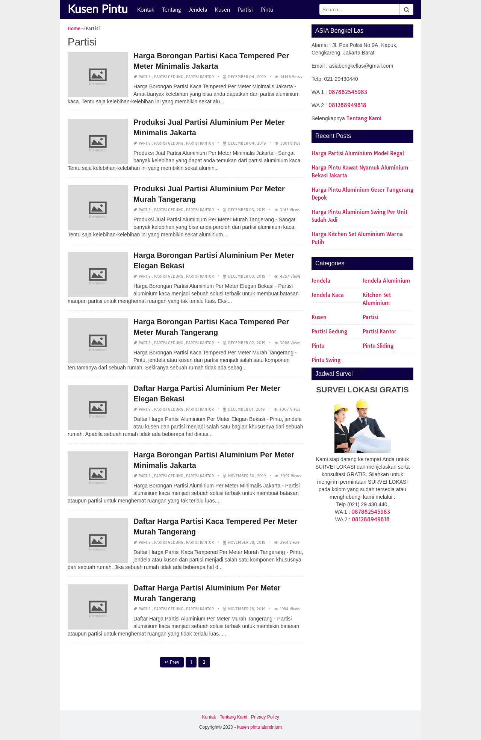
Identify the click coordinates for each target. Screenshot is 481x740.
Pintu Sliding (378, 345)
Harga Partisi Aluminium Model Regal (358, 153)
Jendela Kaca (328, 295)
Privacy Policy (265, 717)
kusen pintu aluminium (259, 727)
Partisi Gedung (168, 76)
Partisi (245, 9)
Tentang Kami (363, 118)
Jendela (198, 9)
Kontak (145, 9)
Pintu (266, 9)
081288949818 (347, 105)
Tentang (171, 9)
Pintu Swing (326, 360)
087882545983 (347, 92)
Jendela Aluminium (386, 280)
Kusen (222, 9)
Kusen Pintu (98, 8)
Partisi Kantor (200, 76)
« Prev (172, 662)
